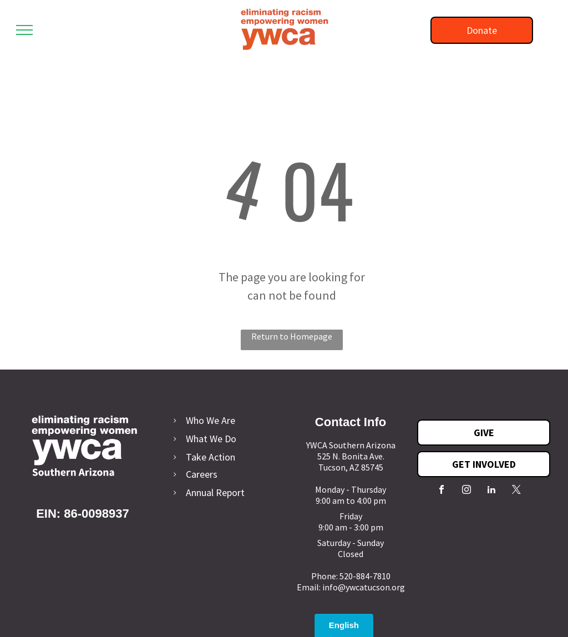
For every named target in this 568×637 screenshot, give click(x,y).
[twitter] (516, 491)
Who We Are (210, 420)
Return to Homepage (291, 336)
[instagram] (466, 491)
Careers (201, 474)
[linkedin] (491, 491)
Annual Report (215, 492)
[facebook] (441, 491)
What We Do (211, 438)
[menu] (24, 30)
